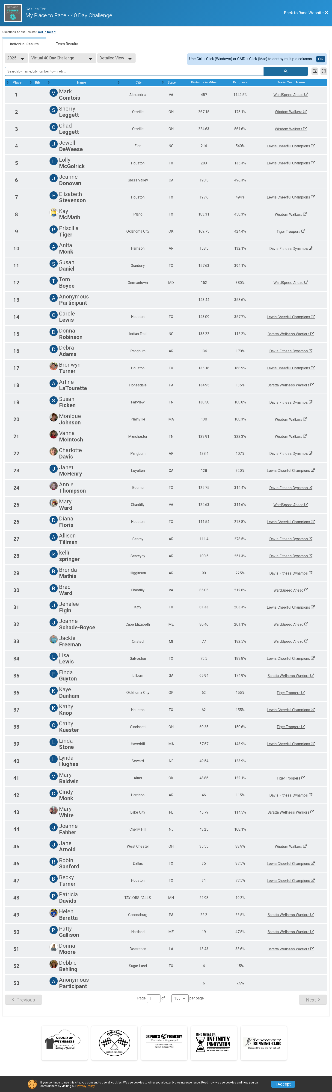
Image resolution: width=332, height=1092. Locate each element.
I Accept (283, 1084)
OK (320, 59)
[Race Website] (15, 13)
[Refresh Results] (323, 71)
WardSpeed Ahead (292, 95)
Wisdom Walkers (292, 112)
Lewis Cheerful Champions (292, 146)
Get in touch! (47, 32)
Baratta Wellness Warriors (292, 334)
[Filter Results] (314, 71)
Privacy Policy (86, 1086)
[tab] (24, 44)
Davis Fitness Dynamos (292, 249)
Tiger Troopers (292, 231)
